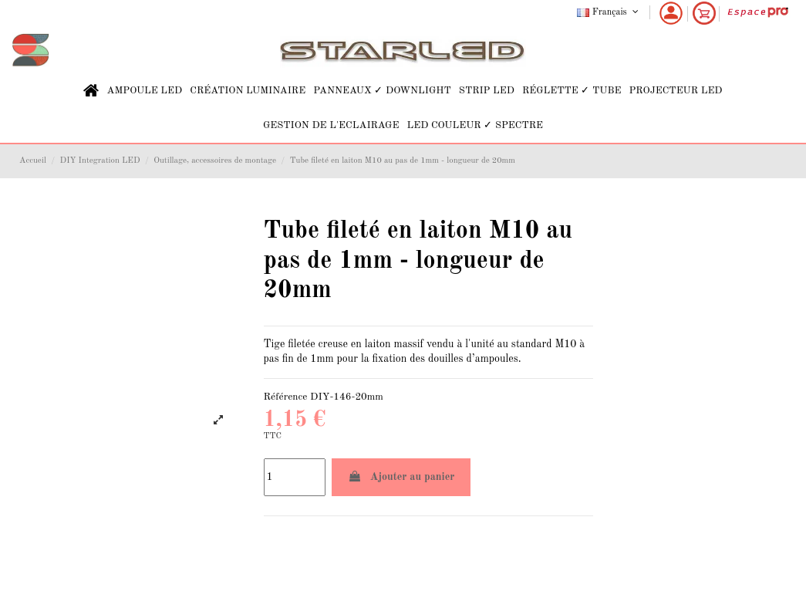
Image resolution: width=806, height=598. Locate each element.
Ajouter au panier (401, 476)
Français (609, 12)
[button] (144, 90)
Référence (286, 397)
